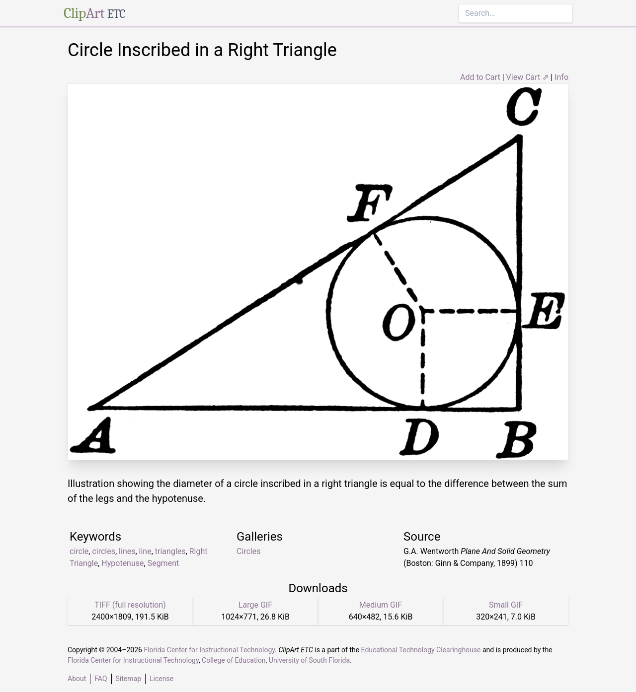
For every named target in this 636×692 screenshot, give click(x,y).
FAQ (100, 679)
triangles (170, 551)
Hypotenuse (122, 563)
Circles (249, 551)
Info (561, 77)
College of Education (234, 660)
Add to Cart (480, 77)
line (145, 551)
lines (127, 551)
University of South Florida (309, 660)
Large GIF (255, 605)
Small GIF (506, 605)
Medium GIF (380, 605)
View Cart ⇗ (527, 77)
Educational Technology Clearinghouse (421, 650)
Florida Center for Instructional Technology (209, 650)
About (77, 679)
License (161, 679)
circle (79, 551)
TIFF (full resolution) (130, 605)
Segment (163, 563)
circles (103, 551)
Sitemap (128, 679)
